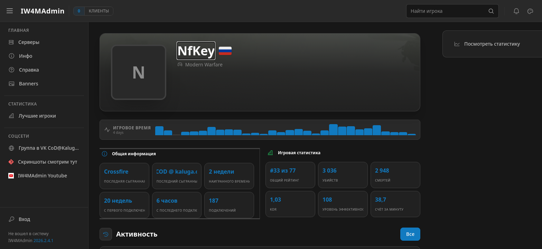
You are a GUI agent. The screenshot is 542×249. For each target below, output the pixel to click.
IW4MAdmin (31, 240)
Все (410, 234)
